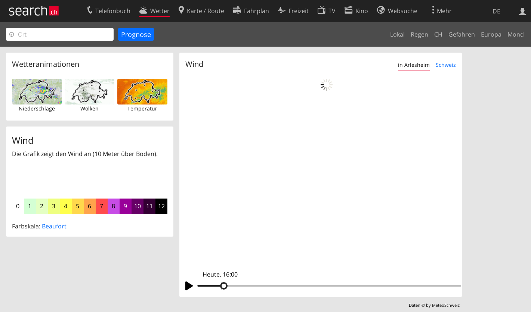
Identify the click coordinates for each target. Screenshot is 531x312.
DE (496, 11)
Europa (491, 34)
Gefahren (461, 34)
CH (438, 34)
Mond (515, 34)
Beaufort (54, 226)
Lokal (397, 34)
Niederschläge (37, 108)
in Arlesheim (414, 64)
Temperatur (142, 108)
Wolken (89, 108)
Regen (419, 34)
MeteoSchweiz (446, 305)
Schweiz (446, 64)
